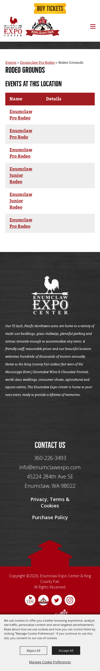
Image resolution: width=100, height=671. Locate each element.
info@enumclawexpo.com (50, 467)
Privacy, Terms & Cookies (50, 502)
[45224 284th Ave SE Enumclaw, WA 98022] (50, 481)
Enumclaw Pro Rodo (21, 134)
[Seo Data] (50, 418)
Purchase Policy (50, 517)
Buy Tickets (50, 9)
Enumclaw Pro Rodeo (37, 62)
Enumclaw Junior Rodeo (21, 175)
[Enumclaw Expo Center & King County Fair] (12, 26)
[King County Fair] (42, 26)
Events (10, 62)
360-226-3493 (50, 457)
